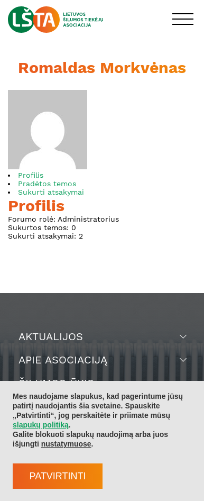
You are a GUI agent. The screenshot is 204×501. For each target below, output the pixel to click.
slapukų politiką (41, 425)
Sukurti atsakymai (51, 192)
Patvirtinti (57, 476)
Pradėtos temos (47, 183)
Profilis (30, 175)
